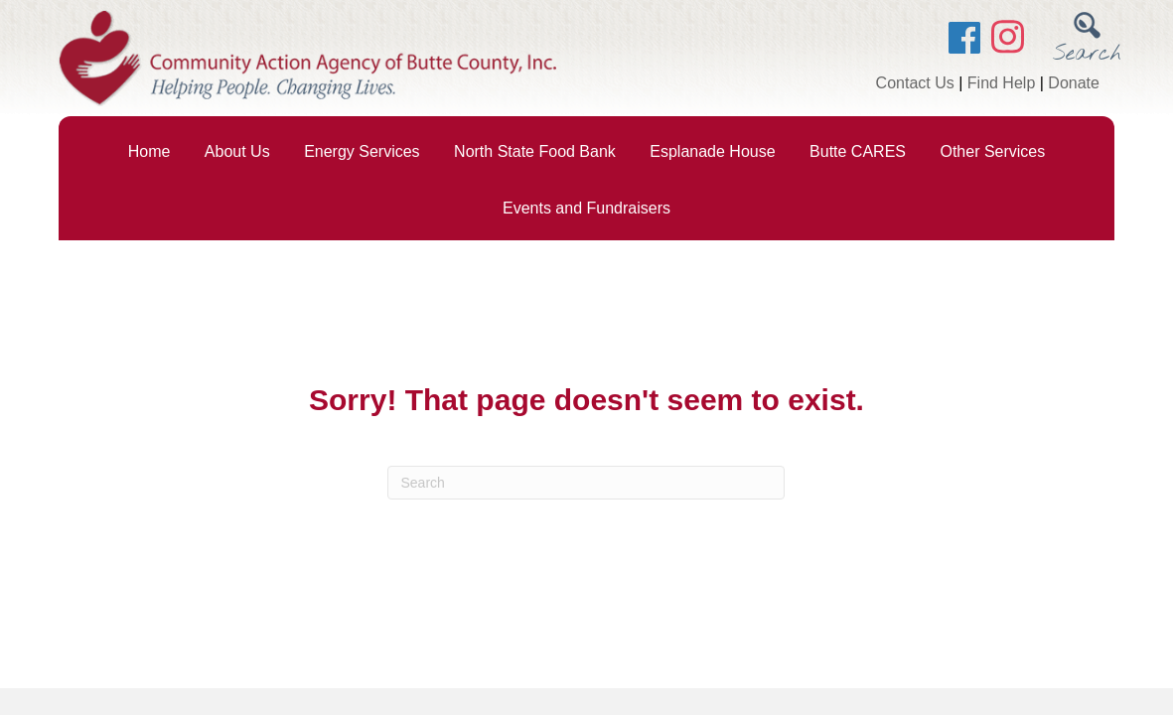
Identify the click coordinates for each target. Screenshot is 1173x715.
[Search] (586, 483)
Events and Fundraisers (586, 208)
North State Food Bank (535, 151)
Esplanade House (712, 151)
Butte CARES (857, 151)
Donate (1074, 82)
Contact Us (915, 82)
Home (149, 151)
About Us (237, 151)
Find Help (1001, 82)
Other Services (992, 151)
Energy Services (362, 151)
